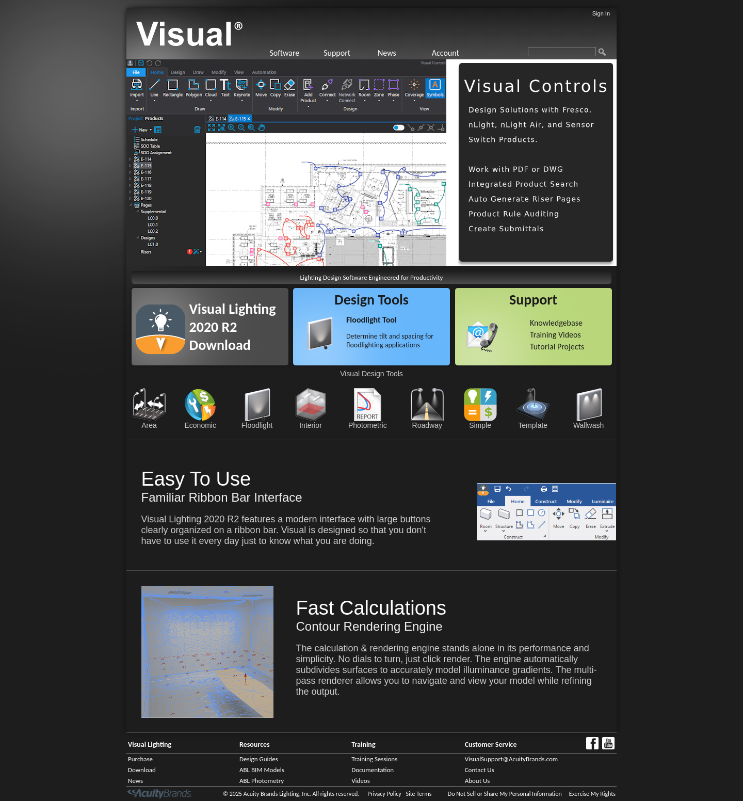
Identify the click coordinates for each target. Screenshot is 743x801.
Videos (360, 780)
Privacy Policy (384, 793)
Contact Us (479, 770)
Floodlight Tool (371, 320)
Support (337, 53)
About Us (477, 780)
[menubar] (376, 52)
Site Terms (418, 793)
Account (445, 53)
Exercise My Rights (592, 793)
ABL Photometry (261, 780)
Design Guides (258, 759)
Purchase (140, 759)
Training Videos (555, 335)
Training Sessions (374, 759)
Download (142, 770)
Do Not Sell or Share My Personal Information (505, 793)
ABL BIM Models (261, 770)
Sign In (601, 13)
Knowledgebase (556, 323)
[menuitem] (295, 52)
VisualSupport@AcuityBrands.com (511, 759)
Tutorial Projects (557, 346)
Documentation (372, 770)
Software (284, 53)
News (387, 53)
